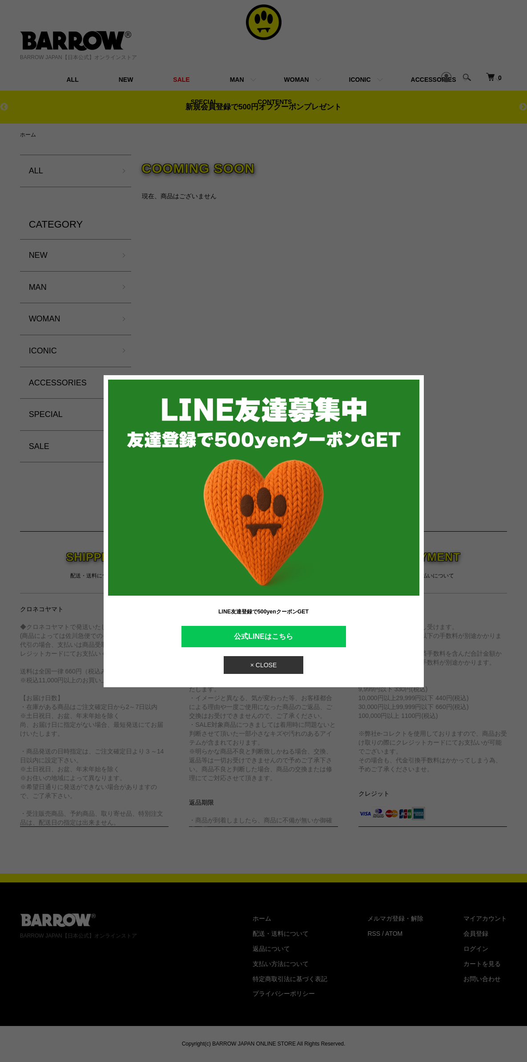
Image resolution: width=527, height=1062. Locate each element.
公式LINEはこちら (263, 636)
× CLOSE (263, 665)
